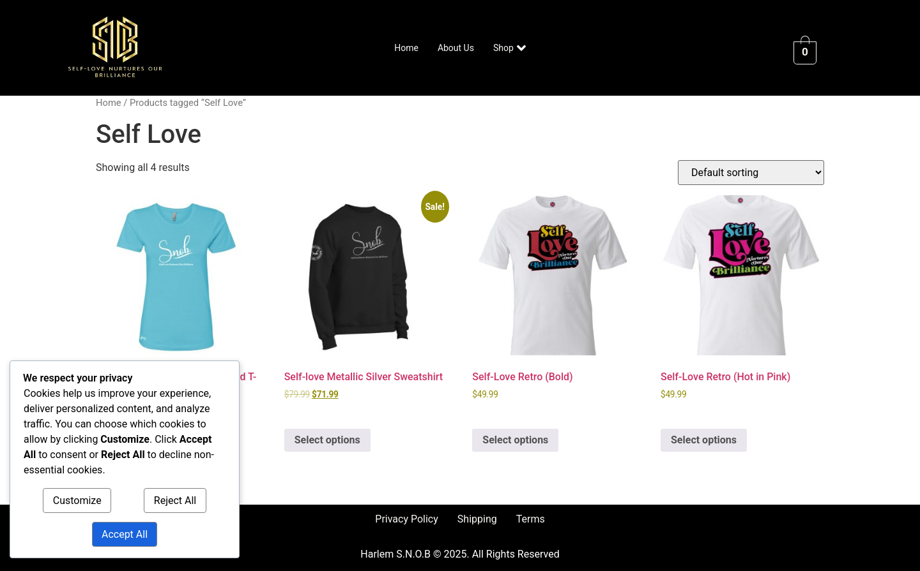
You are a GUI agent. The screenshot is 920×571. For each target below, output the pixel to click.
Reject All (175, 500)
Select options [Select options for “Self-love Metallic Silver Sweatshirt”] (327, 440)
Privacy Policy (406, 519)
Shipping (477, 519)
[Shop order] (751, 172)
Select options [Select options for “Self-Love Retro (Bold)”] (515, 440)
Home (406, 48)
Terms (530, 519)
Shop (509, 48)
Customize (77, 500)
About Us (456, 48)
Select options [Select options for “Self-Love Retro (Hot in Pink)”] (704, 440)
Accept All (125, 534)
